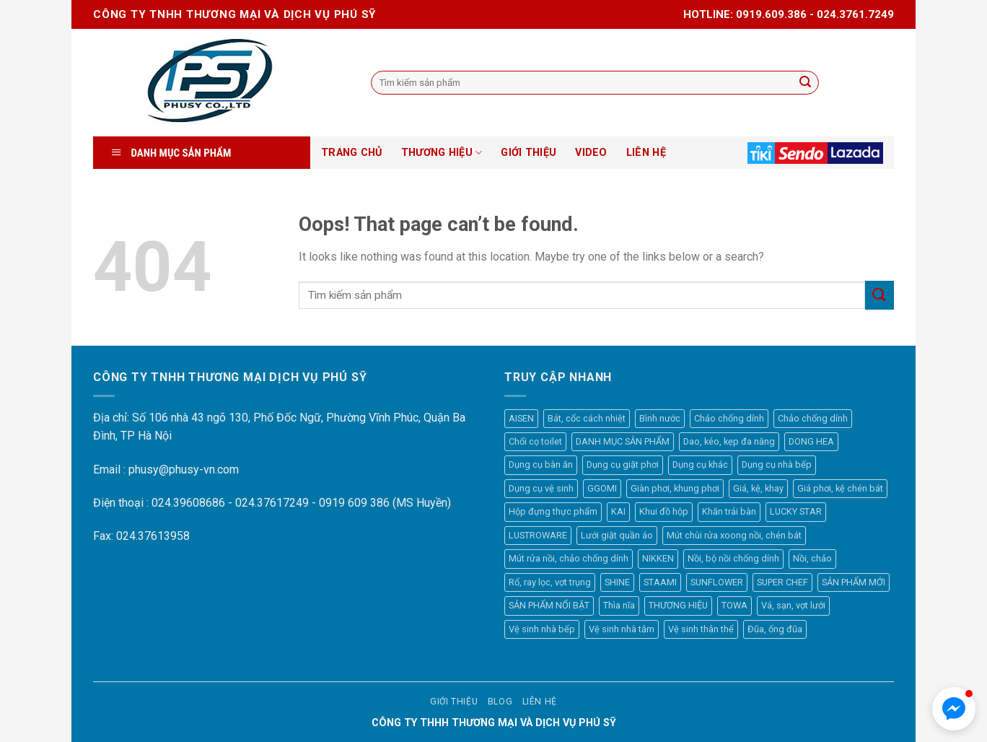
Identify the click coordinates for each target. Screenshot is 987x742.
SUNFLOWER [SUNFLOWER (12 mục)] (716, 582)
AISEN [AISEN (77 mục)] (521, 418)
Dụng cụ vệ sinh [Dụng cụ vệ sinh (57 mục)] (541, 488)
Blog (500, 702)
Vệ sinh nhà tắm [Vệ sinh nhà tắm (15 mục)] (621, 629)
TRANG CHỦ (351, 153)
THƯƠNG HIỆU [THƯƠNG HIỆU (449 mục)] (678, 605)
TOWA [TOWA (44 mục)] (734, 605)
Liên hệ (539, 702)
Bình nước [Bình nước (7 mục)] (659, 418)
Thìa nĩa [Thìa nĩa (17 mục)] (619, 605)
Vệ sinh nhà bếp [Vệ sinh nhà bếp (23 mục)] (542, 629)
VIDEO (591, 153)
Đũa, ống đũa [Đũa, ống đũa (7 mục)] (774, 629)
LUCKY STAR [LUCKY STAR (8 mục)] (796, 511)
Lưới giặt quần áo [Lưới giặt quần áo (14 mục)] (617, 535)
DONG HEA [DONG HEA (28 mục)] (811, 441)
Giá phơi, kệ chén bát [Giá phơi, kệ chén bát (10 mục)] (840, 488)
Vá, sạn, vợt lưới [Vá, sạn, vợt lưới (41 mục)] (793, 605)
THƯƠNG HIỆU (442, 153)
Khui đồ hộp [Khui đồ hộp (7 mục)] (663, 511)
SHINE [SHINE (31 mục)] (617, 582)
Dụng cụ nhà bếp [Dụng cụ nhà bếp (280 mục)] (777, 464)
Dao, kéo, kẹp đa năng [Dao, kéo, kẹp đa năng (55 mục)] (729, 441)
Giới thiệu (454, 702)
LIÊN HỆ (646, 153)
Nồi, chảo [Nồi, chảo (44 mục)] (812, 558)
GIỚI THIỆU (528, 153)
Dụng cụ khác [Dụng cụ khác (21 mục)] (700, 464)
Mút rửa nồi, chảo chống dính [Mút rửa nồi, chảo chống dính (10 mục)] (568, 558)
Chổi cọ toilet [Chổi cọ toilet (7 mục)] (535, 441)
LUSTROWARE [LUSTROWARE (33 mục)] (538, 535)
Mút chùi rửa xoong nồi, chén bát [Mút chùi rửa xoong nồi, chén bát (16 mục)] (734, 535)
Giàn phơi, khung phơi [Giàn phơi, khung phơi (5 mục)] (675, 488)
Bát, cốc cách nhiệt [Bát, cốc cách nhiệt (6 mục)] (587, 418)
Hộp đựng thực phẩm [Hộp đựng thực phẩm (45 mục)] (553, 511)
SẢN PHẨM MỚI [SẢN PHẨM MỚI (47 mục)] (853, 582)
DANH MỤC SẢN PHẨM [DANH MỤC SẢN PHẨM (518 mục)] (623, 441)
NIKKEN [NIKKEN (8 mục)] (658, 558)
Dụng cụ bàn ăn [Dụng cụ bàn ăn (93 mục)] (541, 464)
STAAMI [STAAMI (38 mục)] (660, 582)
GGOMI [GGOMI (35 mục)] (602, 488)
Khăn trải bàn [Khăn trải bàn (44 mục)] (729, 511)
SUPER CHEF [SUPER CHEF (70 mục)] (782, 582)
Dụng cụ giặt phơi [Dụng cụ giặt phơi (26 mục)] (623, 464)
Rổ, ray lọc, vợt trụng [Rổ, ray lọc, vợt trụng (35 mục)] (550, 582)
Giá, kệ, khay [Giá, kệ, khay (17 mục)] (758, 488)
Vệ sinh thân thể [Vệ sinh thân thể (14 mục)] (701, 629)
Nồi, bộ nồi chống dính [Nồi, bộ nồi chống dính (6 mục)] (733, 558)
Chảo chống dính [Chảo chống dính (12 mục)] (729, 418)
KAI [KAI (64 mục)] (618, 511)
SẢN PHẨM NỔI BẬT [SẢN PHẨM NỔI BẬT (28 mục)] (549, 605)
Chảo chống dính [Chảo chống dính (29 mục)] (813, 418)
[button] (953, 708)
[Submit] (879, 295)
